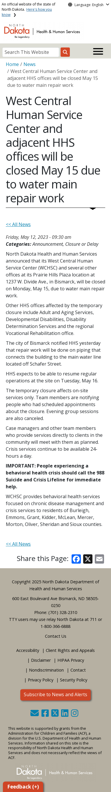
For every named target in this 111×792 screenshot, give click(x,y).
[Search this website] (65, 52)
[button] (35, 714)
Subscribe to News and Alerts (55, 694)
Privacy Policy (40, 680)
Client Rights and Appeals (70, 650)
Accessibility (27, 650)
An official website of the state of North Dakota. (28, 9)
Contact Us (55, 636)
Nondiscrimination (46, 670)
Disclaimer (41, 660)
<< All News (18, 224)
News (29, 64)
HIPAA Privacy (70, 660)
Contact (78, 670)
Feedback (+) (23, 786)
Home (12, 64)
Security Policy (73, 680)
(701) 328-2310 (62, 612)
